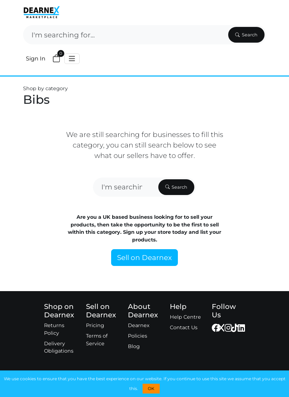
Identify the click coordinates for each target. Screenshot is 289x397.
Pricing (95, 325)
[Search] (125, 34)
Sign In (35, 58)
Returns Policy (54, 329)
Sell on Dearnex (144, 257)
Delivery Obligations (58, 347)
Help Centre (185, 317)
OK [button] (151, 388)
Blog (134, 346)
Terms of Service (97, 340)
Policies (137, 336)
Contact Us (183, 327)
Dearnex (139, 325)
